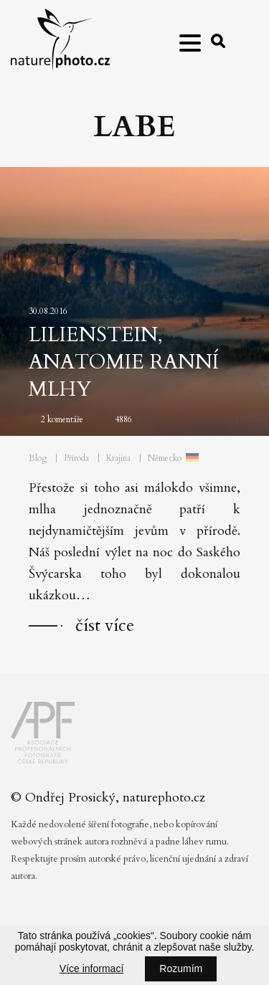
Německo (164, 458)
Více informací (91, 968)
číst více (104, 625)
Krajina (118, 458)
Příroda (76, 458)
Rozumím (180, 968)
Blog (38, 458)
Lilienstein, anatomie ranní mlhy (124, 362)
